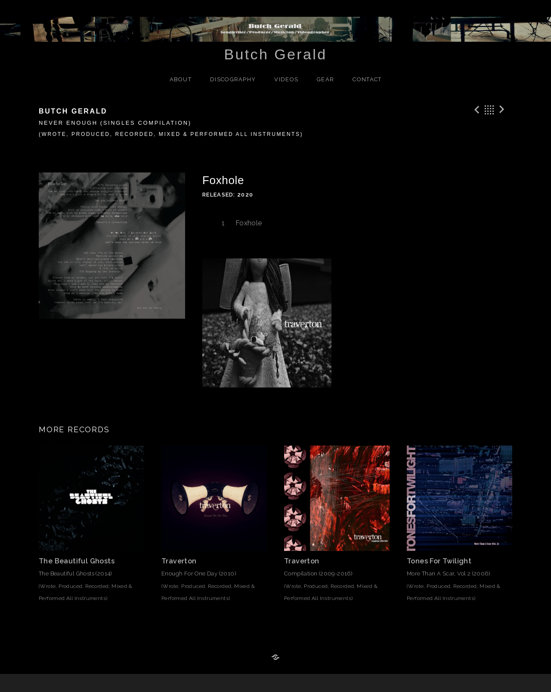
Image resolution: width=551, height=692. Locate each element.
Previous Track (476, 109)
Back (489, 109)
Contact (367, 79)
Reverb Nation (275, 657)
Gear (325, 79)
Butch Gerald (275, 54)
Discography (233, 79)
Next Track (503, 109)
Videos (286, 79)
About (181, 79)
